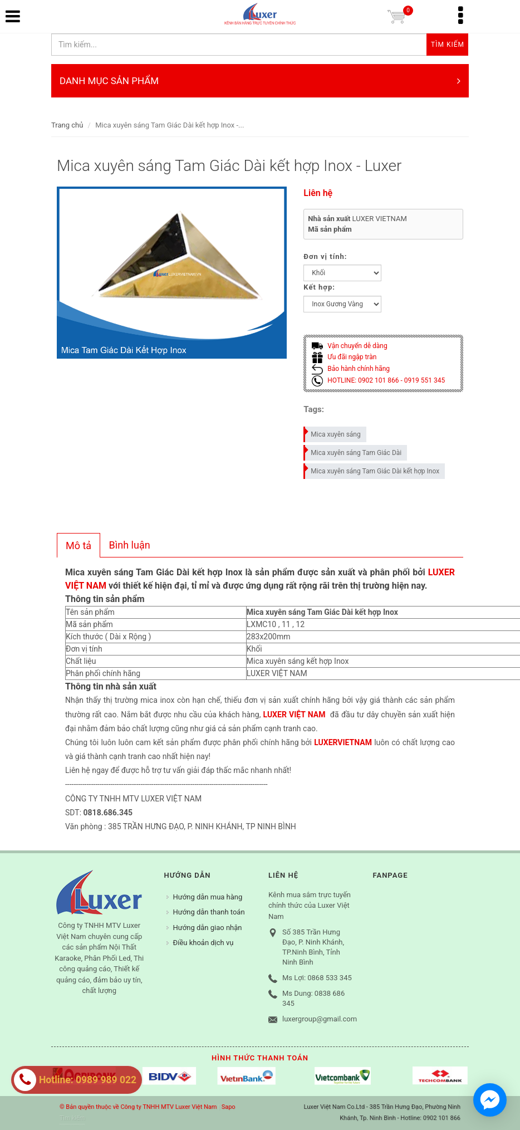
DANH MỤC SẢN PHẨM (260, 80)
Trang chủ (67, 125)
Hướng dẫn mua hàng (208, 897)
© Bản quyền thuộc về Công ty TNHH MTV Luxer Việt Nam (138, 1107)
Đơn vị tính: (325, 256)
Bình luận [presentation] (129, 545)
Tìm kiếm (72, 1118)
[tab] (78, 545)
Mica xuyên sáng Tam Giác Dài (353, 451)
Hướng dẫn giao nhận (207, 927)
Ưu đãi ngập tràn (344, 357)
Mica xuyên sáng (332, 432)
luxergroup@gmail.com (319, 1019)
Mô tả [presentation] (78, 545)
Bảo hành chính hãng (351, 369)
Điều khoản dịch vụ (203, 942)
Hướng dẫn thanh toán (209, 912)
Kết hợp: (319, 287)
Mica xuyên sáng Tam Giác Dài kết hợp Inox (372, 469)
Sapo (229, 1107)
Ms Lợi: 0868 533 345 (317, 978)
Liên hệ (317, 193)
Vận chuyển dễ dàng (349, 346)
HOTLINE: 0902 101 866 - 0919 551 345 (378, 380)
